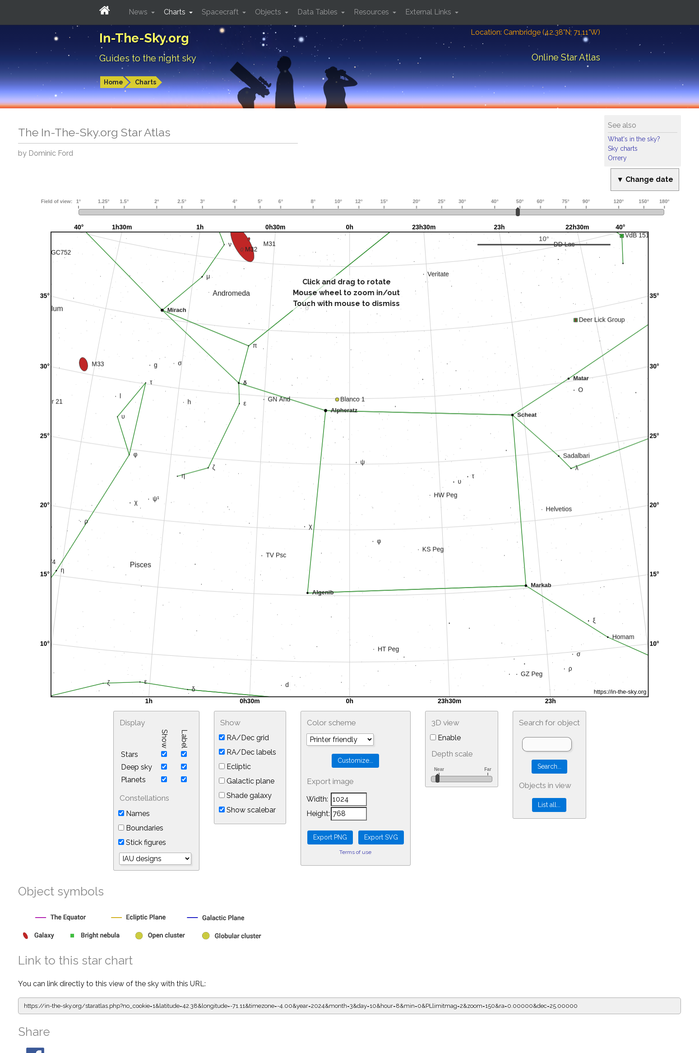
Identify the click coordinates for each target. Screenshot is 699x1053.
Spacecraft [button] (221, 12)
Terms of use (355, 852)
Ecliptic (235, 766)
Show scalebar (247, 810)
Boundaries (140, 828)
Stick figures (142, 842)
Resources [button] (372, 12)
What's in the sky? (634, 139)
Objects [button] (269, 12)
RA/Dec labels (247, 752)
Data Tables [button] (318, 12)
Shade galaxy (245, 795)
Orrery (617, 158)
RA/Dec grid (244, 737)
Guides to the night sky (147, 58)
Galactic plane (246, 781)
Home (113, 82)
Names (134, 813)
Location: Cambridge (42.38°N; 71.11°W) (535, 32)
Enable (445, 737)
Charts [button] (175, 12)
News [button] (139, 12)
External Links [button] (429, 12)
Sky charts (623, 148)
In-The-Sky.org (144, 38)
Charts (145, 82)
